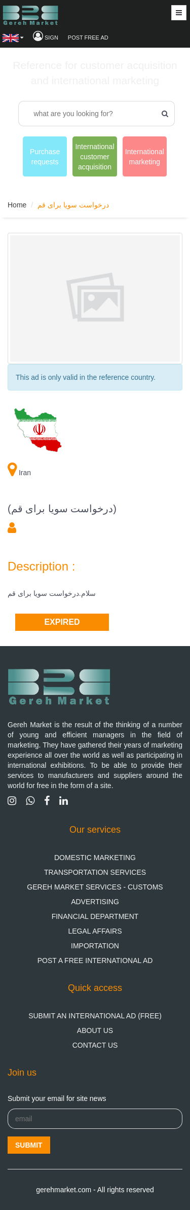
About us (95, 1030)
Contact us (95, 1045)
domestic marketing (95, 857)
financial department (95, 916)
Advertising (95, 902)
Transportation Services (95, 872)
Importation (95, 946)
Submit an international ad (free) (95, 1016)
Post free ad (88, 37)
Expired (62, 622)
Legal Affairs (95, 931)
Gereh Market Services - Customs (95, 887)
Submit (29, 1145)
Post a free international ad (95, 960)
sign (45, 37)
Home (17, 205)
